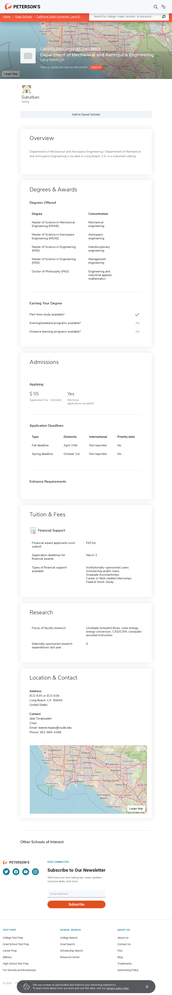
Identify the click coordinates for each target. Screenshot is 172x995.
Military (7, 957)
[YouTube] (25, 871)
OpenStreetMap (146, 23)
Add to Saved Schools (86, 114)
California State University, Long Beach (61, 16)
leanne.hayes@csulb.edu (55, 728)
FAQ (120, 950)
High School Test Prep (16, 963)
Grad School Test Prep (16, 944)
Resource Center (70, 957)
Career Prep (10, 950)
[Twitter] (6, 871)
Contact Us (124, 944)
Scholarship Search (71, 950)
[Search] (156, 6)
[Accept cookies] (144, 986)
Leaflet (126, 23)
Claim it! (96, 67)
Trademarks (125, 963)
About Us (123, 937)
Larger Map (11, 73)
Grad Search (67, 944)
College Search (69, 937)
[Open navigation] (163, 6)
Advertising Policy (128, 970)
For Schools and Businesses (19, 970)
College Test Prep (13, 937)
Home (7, 16)
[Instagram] (35, 871)
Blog (120, 957)
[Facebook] (16, 871)
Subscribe (76, 904)
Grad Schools (23, 16)
